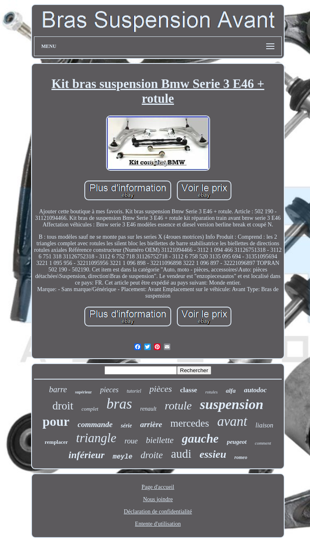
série (126, 426)
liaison (265, 425)
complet (89, 409)
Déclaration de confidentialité (158, 512)
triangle (96, 438)
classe (188, 390)
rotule (178, 405)
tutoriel (134, 391)
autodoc (255, 390)
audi (181, 453)
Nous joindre (158, 499)
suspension (231, 404)
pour (56, 421)
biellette (160, 440)
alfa (230, 390)
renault (148, 409)
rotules (211, 391)
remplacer (56, 442)
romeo (240, 457)
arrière (151, 424)
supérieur (83, 392)
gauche (200, 438)
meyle (122, 457)
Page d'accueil (158, 487)
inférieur (86, 455)
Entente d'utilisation (158, 524)
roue (131, 441)
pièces (160, 389)
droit (62, 406)
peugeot (237, 442)
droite (151, 455)
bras (119, 404)
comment (263, 443)
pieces (109, 390)
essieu (212, 454)
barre (58, 389)
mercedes (189, 423)
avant (232, 421)
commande (95, 424)
